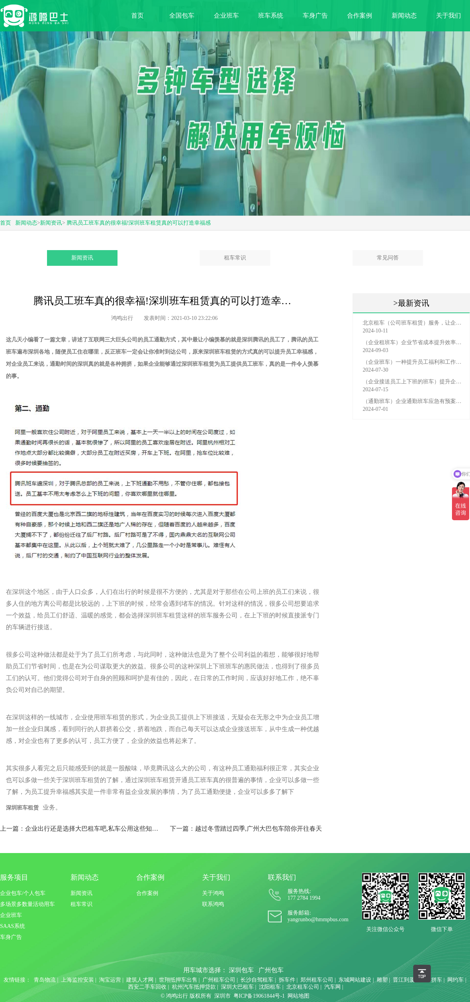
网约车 (455, 980)
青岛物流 (45, 980)
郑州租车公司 (316, 980)
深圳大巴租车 (237, 987)
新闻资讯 (51, 223)
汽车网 (332, 987)
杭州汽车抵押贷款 (194, 987)
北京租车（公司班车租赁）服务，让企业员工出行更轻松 (413, 323)
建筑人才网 (140, 980)
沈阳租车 (270, 987)
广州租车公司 (218, 980)
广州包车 (271, 970)
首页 (137, 15)
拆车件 (287, 980)
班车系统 (270, 15)
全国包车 (181, 15)
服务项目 (14, 877)
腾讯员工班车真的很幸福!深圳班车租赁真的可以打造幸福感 (139, 223)
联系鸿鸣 (213, 904)
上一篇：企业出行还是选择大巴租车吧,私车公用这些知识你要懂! (81, 828)
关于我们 (448, 15)
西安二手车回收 (147, 987)
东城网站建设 (354, 980)
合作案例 (359, 15)
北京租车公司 (302, 987)
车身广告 (315, 15)
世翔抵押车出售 (178, 980)
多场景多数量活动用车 (27, 904)
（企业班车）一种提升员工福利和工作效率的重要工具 (413, 362)
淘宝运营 (110, 980)
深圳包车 (241, 970)
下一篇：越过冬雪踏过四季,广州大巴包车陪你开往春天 (246, 828)
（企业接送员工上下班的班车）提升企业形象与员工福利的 (413, 382)
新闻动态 (404, 15)
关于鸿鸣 (213, 893)
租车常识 (235, 258)
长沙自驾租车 (256, 980)
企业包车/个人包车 (22, 893)
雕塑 (382, 980)
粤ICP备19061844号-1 (259, 996)
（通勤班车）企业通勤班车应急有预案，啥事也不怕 (413, 401)
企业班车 (226, 15)
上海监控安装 (77, 980)
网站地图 (298, 996)
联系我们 (282, 877)
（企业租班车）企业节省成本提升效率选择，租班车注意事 (413, 342)
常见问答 (388, 258)
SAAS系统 (12, 926)
